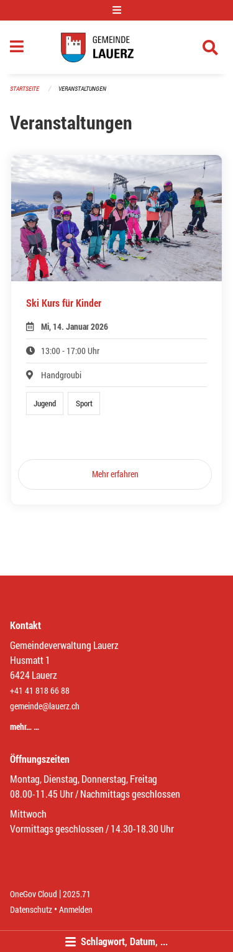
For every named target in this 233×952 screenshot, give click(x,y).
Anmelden (76, 909)
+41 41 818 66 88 (40, 690)
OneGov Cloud (33, 894)
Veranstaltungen (82, 89)
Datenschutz (31, 909)
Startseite (24, 89)
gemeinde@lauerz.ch (45, 706)
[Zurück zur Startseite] (116, 47)
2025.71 (77, 894)
